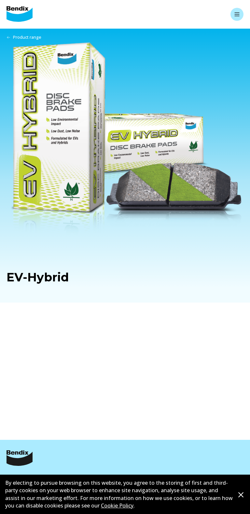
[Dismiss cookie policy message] (241, 494)
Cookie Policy (117, 505)
